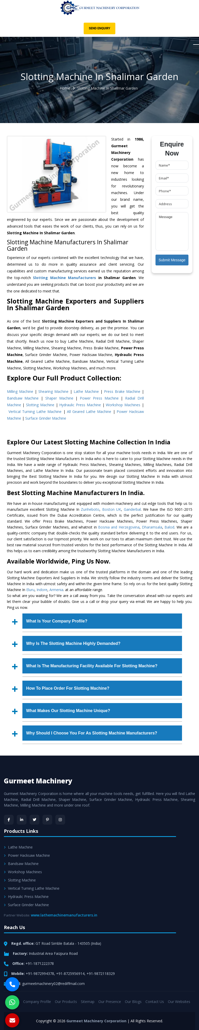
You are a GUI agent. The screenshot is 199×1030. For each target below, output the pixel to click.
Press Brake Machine (122, 391)
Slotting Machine (40, 404)
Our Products (66, 1001)
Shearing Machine (53, 391)
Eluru (30, 589)
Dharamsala (152, 527)
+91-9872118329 (100, 973)
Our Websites (179, 1001)
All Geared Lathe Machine (89, 411)
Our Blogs (133, 1001)
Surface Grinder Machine (45, 418)
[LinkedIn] (22, 820)
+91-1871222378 (39, 963)
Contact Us (154, 1001)
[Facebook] (9, 820)
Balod (169, 527)
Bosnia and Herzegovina (119, 527)
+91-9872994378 (40, 973)
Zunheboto (90, 509)
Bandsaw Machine (23, 398)
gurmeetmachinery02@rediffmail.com (53, 983)
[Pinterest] (47, 820)
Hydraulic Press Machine (80, 404)
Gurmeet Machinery (38, 780)
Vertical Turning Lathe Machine (35, 411)
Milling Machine (20, 391)
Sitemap (87, 1001)
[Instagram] (60, 820)
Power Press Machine (99, 398)
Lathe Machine (86, 391)
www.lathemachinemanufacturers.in (64, 915)
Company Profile (37, 1001)
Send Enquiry (99, 28)
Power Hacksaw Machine (27, 855)
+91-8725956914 (70, 973)
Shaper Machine (59, 398)
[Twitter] (34, 820)
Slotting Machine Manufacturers (64, 277)
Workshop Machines (123, 404)
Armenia (56, 589)
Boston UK (111, 509)
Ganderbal (132, 509)
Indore (42, 589)
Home (65, 88)
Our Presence (109, 1001)
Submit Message (172, 260)
